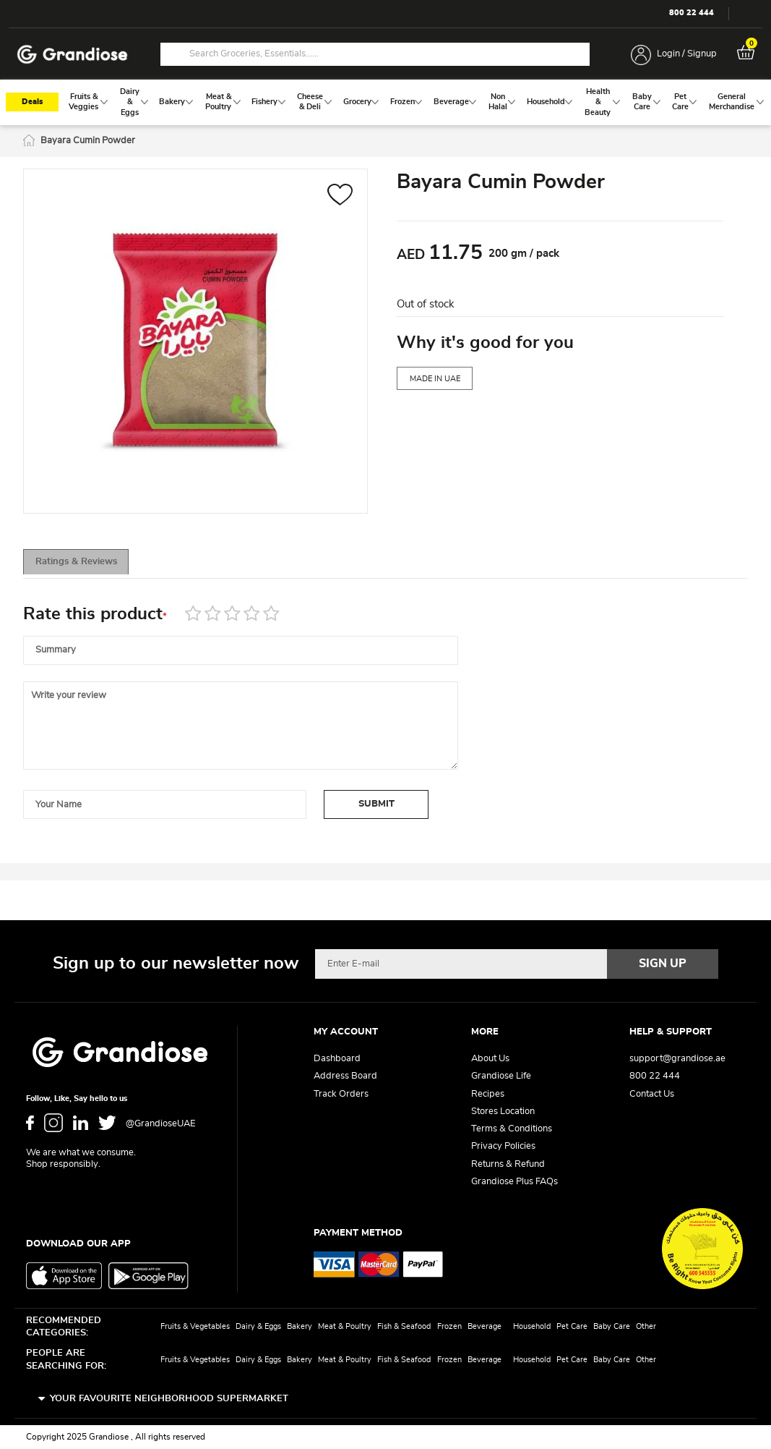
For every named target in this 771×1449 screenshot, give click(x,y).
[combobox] (375, 54)
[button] (340, 198)
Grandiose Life (501, 1077)
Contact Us (651, 1094)
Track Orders (341, 1094)
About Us (490, 1059)
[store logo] (72, 55)
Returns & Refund (508, 1164)
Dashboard (337, 1059)
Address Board (345, 1077)
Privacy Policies (503, 1147)
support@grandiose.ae (677, 1059)
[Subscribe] (662, 964)
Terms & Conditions (511, 1129)
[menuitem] (84, 103)
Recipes (487, 1094)
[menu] (385, 103)
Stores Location (503, 1111)
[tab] (88, 564)
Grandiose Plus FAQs (514, 1181)
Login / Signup (687, 54)
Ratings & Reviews (88, 564)
